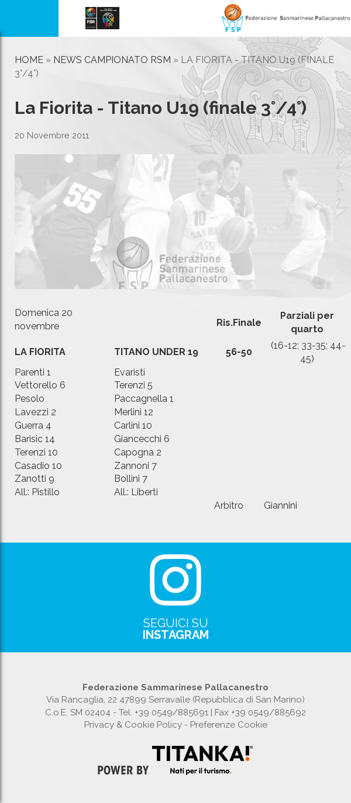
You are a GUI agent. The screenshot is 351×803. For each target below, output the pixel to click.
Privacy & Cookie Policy (133, 724)
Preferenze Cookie (228, 724)
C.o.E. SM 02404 (78, 712)
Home (29, 59)
